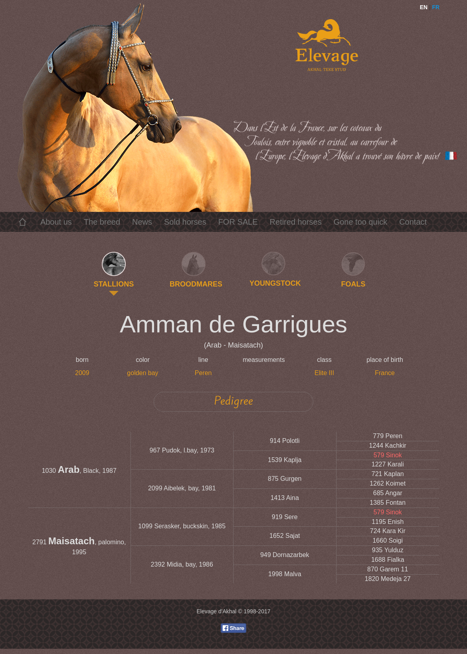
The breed (102, 221)
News (142, 221)
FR (436, 7)
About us (56, 221)
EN (423, 7)
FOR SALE (238, 221)
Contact (413, 221)
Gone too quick (361, 221)
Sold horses (185, 221)
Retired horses (296, 221)
